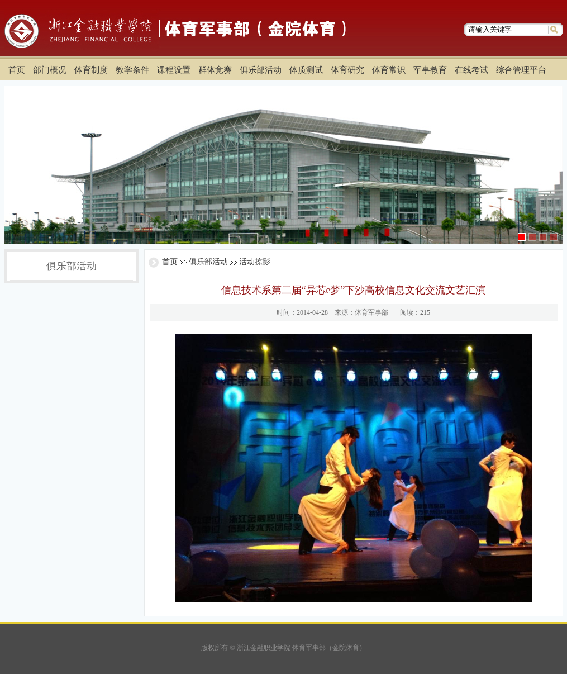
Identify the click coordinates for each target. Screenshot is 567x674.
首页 (170, 262)
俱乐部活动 (208, 262)
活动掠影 (254, 262)
